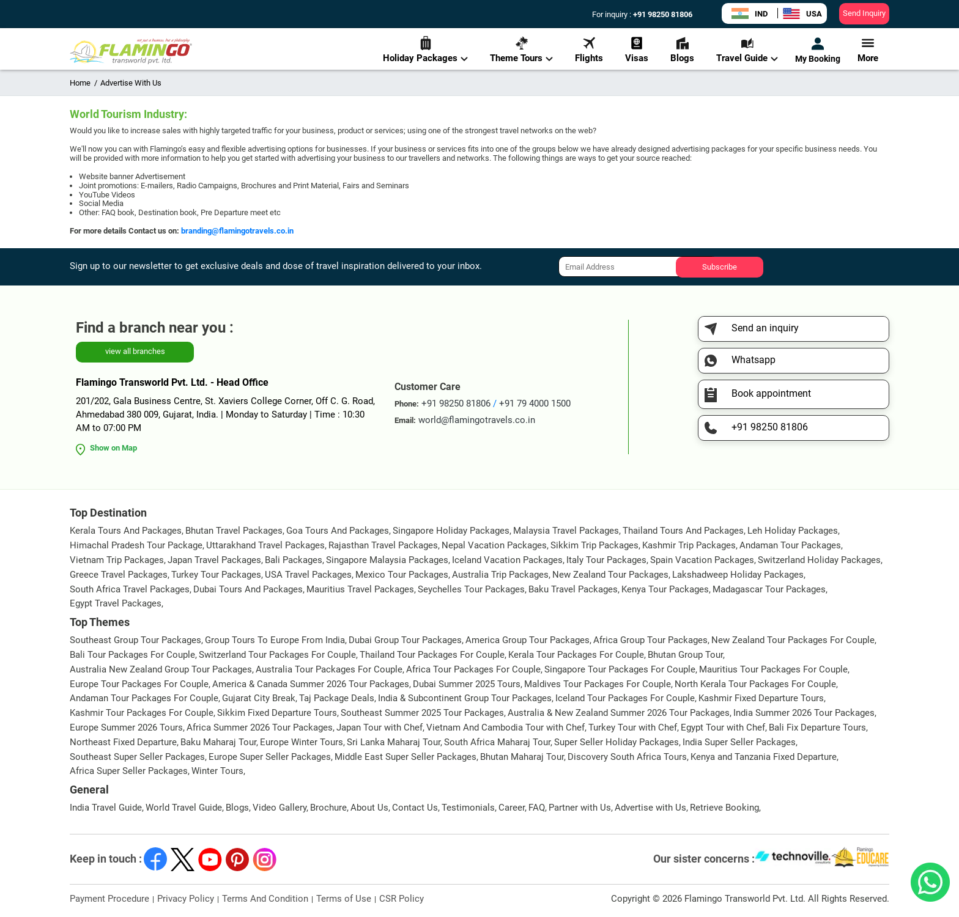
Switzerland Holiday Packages (819, 559)
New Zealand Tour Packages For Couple (793, 640)
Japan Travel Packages (214, 559)
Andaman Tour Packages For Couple (144, 698)
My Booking (817, 50)
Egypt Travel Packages (115, 603)
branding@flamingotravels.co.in (237, 230)
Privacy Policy (185, 898)
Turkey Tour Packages (216, 574)
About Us (369, 807)
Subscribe (719, 266)
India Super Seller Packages (739, 742)
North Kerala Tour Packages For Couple (755, 684)
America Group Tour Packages (527, 640)
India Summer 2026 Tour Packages (804, 712)
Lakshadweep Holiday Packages (738, 574)
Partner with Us (580, 807)
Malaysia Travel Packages (566, 530)
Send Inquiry (864, 13)
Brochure (328, 807)
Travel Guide (747, 50)
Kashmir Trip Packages (689, 545)
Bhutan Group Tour (685, 654)
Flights (589, 50)
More (867, 50)
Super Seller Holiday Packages (616, 742)
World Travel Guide (184, 807)
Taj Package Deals (336, 698)
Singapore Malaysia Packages (387, 559)
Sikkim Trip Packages (594, 545)
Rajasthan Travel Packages (383, 545)
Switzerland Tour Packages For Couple (277, 654)
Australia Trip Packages (500, 574)
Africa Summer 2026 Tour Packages (260, 727)
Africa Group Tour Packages (650, 640)
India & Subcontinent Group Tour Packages (465, 698)
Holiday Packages (425, 50)
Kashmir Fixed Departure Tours (761, 698)
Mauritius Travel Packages (360, 589)
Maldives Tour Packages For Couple (597, 684)
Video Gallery (279, 807)
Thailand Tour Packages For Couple (432, 654)
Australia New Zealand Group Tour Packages (161, 669)
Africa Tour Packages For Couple (473, 669)
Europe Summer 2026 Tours (126, 727)
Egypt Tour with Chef (723, 727)
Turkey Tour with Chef (632, 727)
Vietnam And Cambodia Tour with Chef (505, 727)
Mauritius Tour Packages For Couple (773, 669)
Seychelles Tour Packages (471, 589)
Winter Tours (217, 770)
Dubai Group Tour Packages (405, 640)
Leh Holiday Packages (792, 530)
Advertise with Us (650, 807)
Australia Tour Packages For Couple (329, 669)
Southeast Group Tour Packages (135, 640)
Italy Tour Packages (606, 559)
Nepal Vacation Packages (494, 545)
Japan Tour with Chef (379, 727)
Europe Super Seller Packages (270, 756)
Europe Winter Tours (301, 742)
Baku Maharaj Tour (218, 742)
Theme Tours (521, 50)
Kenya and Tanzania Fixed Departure (764, 756)
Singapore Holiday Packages (451, 530)
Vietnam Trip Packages (117, 559)
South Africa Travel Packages (130, 589)
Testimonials (468, 807)
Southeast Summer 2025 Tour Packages (422, 712)
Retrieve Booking (724, 807)
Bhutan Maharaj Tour (522, 756)
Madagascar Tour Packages (769, 589)
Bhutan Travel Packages (234, 530)
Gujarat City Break (258, 698)
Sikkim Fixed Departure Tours (277, 712)
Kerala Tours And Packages (126, 530)
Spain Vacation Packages (702, 559)
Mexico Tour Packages (401, 574)
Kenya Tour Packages (665, 589)
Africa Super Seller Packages (129, 770)
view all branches (135, 351)
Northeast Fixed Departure (123, 742)
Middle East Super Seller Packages (405, 756)
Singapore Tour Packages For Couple (619, 669)
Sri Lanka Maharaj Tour (393, 742)
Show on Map (113, 447)
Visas (636, 50)
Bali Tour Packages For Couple (132, 654)
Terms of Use (343, 898)
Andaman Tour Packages (790, 545)
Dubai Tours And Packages (248, 589)
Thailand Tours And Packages (683, 530)
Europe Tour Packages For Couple (139, 684)
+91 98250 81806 (661, 14)
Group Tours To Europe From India (275, 640)
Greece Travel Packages (119, 574)
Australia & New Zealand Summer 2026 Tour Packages (619, 712)
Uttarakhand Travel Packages (265, 545)
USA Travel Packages (308, 574)
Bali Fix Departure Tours (817, 727)
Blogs (682, 50)
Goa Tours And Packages (337, 530)
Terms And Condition (265, 898)
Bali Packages (293, 559)
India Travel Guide (106, 807)
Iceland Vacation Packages (507, 559)
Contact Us (415, 807)
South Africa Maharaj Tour (497, 742)
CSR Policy (401, 898)
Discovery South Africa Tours (627, 756)
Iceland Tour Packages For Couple (625, 698)
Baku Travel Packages (573, 589)
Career (511, 807)
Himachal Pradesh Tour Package (136, 545)
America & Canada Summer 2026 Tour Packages (310, 684)
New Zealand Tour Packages (610, 574)
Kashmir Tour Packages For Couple (141, 712)
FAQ (536, 807)
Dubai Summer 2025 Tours (466, 684)
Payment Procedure (109, 898)
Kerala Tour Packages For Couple (576, 654)
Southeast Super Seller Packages (137, 756)
